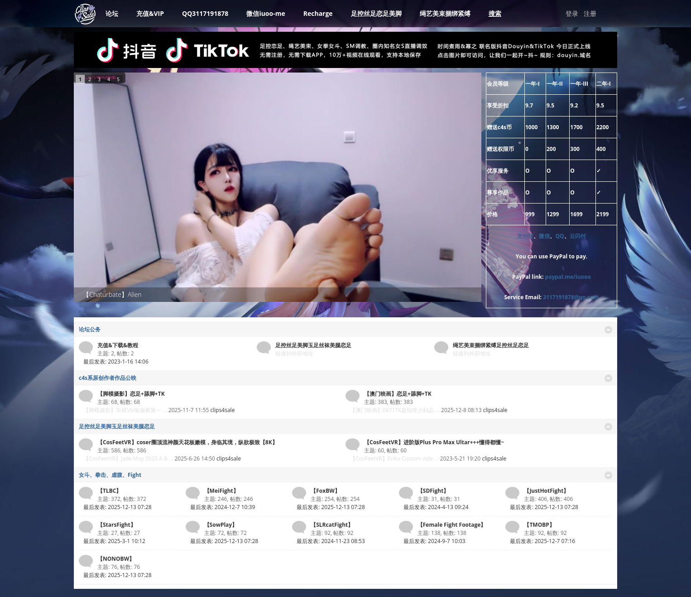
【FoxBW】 (325, 491)
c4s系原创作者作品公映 (107, 378)
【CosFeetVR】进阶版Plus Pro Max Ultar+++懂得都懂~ (434, 442)
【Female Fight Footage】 (451, 525)
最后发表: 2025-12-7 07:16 (542, 541)
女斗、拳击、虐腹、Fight (110, 475)
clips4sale (222, 410)
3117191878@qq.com (571, 297)
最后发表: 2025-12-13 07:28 (117, 507)
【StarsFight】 (116, 525)
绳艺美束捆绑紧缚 (445, 13)
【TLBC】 (109, 491)
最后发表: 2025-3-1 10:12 (114, 541)
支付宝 (525, 236)
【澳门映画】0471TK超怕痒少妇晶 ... (395, 410)
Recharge (318, 13)
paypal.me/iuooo (568, 277)
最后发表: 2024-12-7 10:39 (222, 507)
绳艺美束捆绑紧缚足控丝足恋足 (491, 345)
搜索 (495, 13)
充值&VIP (150, 13)
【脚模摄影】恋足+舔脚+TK (131, 394)
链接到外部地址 (294, 353)
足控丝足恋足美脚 (376, 13)
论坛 (112, 13)
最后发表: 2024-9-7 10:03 (434, 541)
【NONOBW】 (115, 559)
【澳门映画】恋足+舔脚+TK (398, 394)
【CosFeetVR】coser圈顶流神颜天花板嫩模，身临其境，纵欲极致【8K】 (187, 442)
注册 (590, 13)
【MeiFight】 (221, 491)
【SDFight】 (433, 491)
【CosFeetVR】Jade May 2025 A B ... (128, 458)
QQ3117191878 (205, 13)
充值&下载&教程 (117, 345)
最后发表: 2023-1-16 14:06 (116, 361)
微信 (544, 236)
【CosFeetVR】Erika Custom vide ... (394, 458)
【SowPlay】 (221, 525)
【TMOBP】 (539, 525)
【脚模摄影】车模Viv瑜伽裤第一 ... (125, 410)
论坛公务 (90, 329)
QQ (559, 236)
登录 (572, 13)
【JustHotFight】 (546, 491)
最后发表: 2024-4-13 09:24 (436, 507)
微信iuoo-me (265, 13)
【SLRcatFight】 (332, 525)
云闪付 (578, 236)
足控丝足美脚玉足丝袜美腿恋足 (313, 345)
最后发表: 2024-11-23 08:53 (331, 541)
